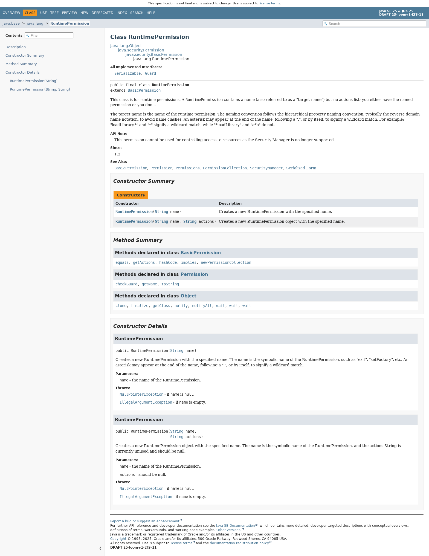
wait (220, 305)
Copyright (118, 539)
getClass (161, 305)
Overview (11, 13)
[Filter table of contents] (49, 35)
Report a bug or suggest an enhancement (144, 521)
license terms (269, 3)
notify (181, 305)
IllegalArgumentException (146, 402)
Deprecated (102, 13)
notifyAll (202, 305)
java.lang (35, 23)
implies (188, 262)
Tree (54, 13)
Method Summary (21, 64)
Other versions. (228, 530)
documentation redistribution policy (239, 543)
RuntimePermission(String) (33, 81)
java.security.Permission (141, 50)
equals (122, 262)
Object (188, 296)
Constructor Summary (24, 55)
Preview (69, 13)
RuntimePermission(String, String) (40, 89)
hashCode (168, 262)
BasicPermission (144, 90)
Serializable (127, 73)
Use (43, 13)
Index (122, 13)
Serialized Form (301, 168)
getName (149, 284)
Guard (150, 73)
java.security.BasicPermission (154, 54)
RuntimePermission (69, 23)
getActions (144, 262)
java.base (11, 23)
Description (15, 47)
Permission (194, 274)
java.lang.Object (126, 46)
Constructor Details (22, 72)
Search (136, 13)
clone (120, 305)
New (84, 13)
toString (170, 284)
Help (151, 13)
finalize (139, 305)
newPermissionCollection (226, 262)
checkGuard (126, 284)
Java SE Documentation (235, 526)
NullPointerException (141, 394)
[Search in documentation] (374, 24)
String (161, 211)
